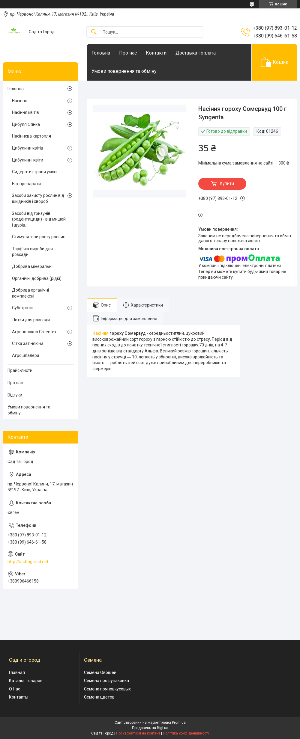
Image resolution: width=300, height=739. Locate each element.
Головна (101, 53)
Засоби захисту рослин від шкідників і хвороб (38, 198)
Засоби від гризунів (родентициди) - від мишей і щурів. (39, 219)
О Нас (14, 689)
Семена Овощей (100, 672)
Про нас (128, 53)
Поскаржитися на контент (138, 733)
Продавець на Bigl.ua (150, 728)
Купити (227, 183)
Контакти (156, 53)
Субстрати (22, 307)
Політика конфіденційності (186, 733)
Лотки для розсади (31, 319)
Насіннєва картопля (31, 136)
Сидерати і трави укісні (34, 171)
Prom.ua (179, 722)
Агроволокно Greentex (34, 331)
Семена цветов (99, 697)
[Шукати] (94, 32)
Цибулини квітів (27, 148)
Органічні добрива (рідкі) (37, 278)
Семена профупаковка (106, 680)
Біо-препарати (26, 183)
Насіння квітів (25, 112)
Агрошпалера (25, 355)
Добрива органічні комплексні (30, 293)
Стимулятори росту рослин (38, 236)
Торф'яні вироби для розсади (32, 251)
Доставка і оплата (196, 53)
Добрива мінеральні (32, 266)
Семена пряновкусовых (107, 689)
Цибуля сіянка (26, 124)
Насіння (100, 333)
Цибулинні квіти (27, 160)
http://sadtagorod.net (28, 561)
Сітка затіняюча (28, 343)
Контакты (18, 697)
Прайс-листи (20, 370)
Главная (17, 672)
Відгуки (15, 395)
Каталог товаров (26, 680)
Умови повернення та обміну (124, 71)
